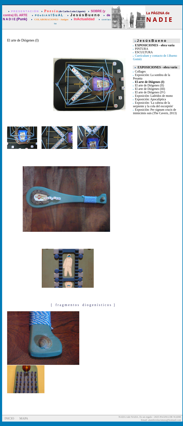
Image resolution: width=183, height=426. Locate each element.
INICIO (9, 418)
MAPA (23, 418)
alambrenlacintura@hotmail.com (164, 419)
